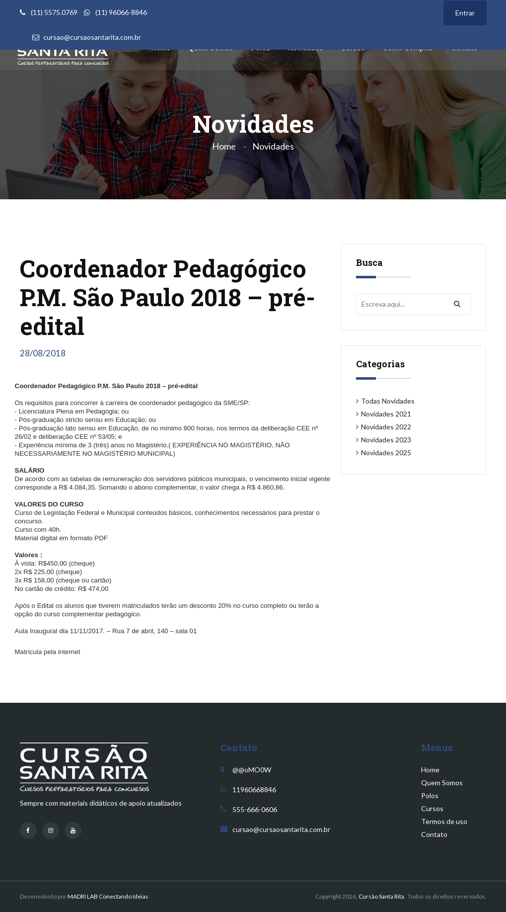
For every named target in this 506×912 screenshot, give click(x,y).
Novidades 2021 (386, 414)
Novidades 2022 (386, 426)
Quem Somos (442, 782)
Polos (429, 795)
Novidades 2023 (386, 439)
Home (224, 146)
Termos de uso (444, 821)
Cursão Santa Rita (381, 896)
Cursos (432, 808)
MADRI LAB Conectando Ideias (108, 896)
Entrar (465, 12)
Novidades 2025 (386, 452)
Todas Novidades (388, 401)
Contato (434, 834)
